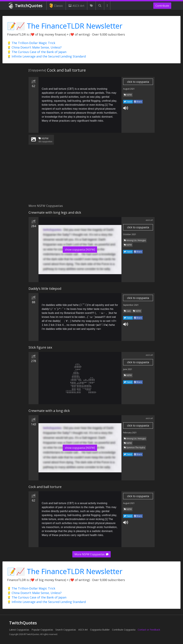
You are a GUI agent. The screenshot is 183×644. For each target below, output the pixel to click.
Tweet (128, 101)
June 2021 (127, 369)
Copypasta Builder (100, 629)
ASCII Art (76, 6)
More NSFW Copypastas (91, 554)
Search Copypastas (65, 629)
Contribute (162, 5)
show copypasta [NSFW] (80, 249)
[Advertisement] (91, 176)
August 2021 (129, 88)
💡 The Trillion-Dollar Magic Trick (31, 43)
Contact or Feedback (149, 629)
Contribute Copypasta (123, 629)
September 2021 (131, 305)
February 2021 (130, 432)
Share (138, 101)
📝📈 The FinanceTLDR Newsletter (64, 26)
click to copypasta (138, 82)
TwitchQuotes (25, 5)
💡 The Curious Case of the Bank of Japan (36, 52)
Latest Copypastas (19, 629)
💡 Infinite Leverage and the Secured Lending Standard (46, 56)
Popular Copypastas (42, 629)
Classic (56, 5)
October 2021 (129, 234)
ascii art (149, 220)
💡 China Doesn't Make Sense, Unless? (34, 47)
